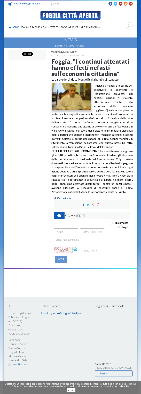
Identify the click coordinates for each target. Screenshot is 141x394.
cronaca (80, 45)
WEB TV (54, 27)
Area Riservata (18, 364)
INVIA (60, 259)
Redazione (64, 198)
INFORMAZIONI (90, 27)
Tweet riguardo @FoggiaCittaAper (61, 313)
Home (58, 45)
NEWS (24, 27)
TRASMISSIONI (39, 27)
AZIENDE (73, 27)
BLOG (64, 27)
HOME (14, 27)
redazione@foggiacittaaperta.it (26, 4)
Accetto (71, 390)
